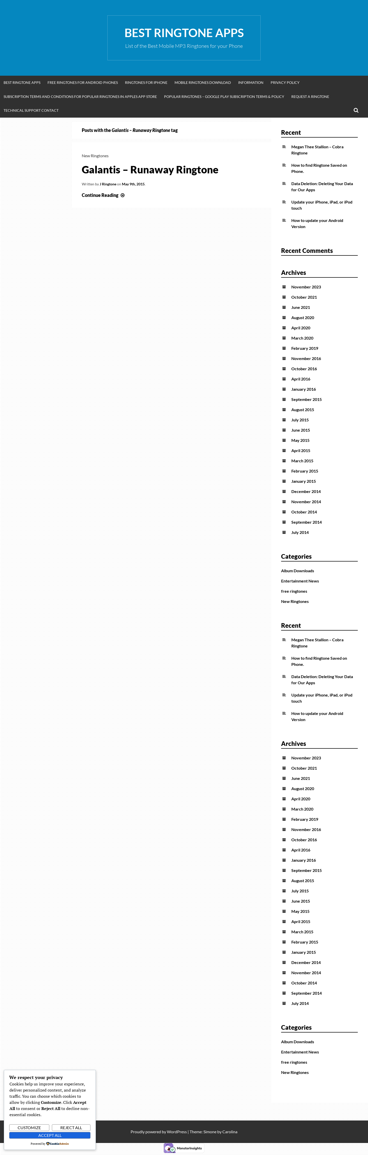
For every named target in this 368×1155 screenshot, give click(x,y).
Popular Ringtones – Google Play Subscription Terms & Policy (224, 96)
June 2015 (300, 430)
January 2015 (303, 481)
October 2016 (304, 368)
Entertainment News (300, 580)
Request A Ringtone (310, 96)
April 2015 (300, 450)
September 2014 (306, 522)
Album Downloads (297, 570)
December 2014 (306, 491)
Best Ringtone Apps (184, 33)
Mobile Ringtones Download (203, 82)
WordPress (177, 1131)
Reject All (71, 1127)
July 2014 (300, 532)
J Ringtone (108, 184)
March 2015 (302, 460)
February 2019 (304, 348)
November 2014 (306, 501)
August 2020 (302, 317)
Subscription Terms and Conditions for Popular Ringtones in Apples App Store (80, 96)
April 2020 (300, 327)
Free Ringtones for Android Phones (83, 82)
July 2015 (300, 419)
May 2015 (300, 440)
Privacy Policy (285, 82)
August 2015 (302, 409)
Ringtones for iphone (146, 82)
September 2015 (306, 399)
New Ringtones (95, 155)
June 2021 (300, 307)
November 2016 (306, 358)
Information (250, 82)
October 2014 (304, 511)
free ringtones (294, 591)
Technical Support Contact (31, 110)
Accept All (50, 1135)
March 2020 (302, 337)
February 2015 (304, 470)
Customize (29, 1127)
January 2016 (303, 389)
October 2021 (304, 297)
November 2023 (306, 286)
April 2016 (300, 378)
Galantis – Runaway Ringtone (150, 169)
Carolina (229, 1131)
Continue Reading (104, 195)
